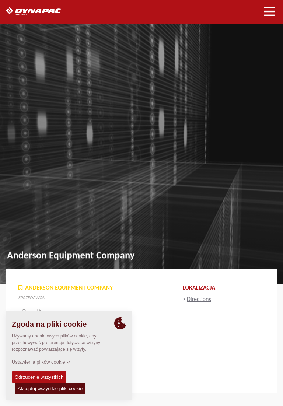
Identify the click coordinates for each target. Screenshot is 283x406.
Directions (199, 298)
